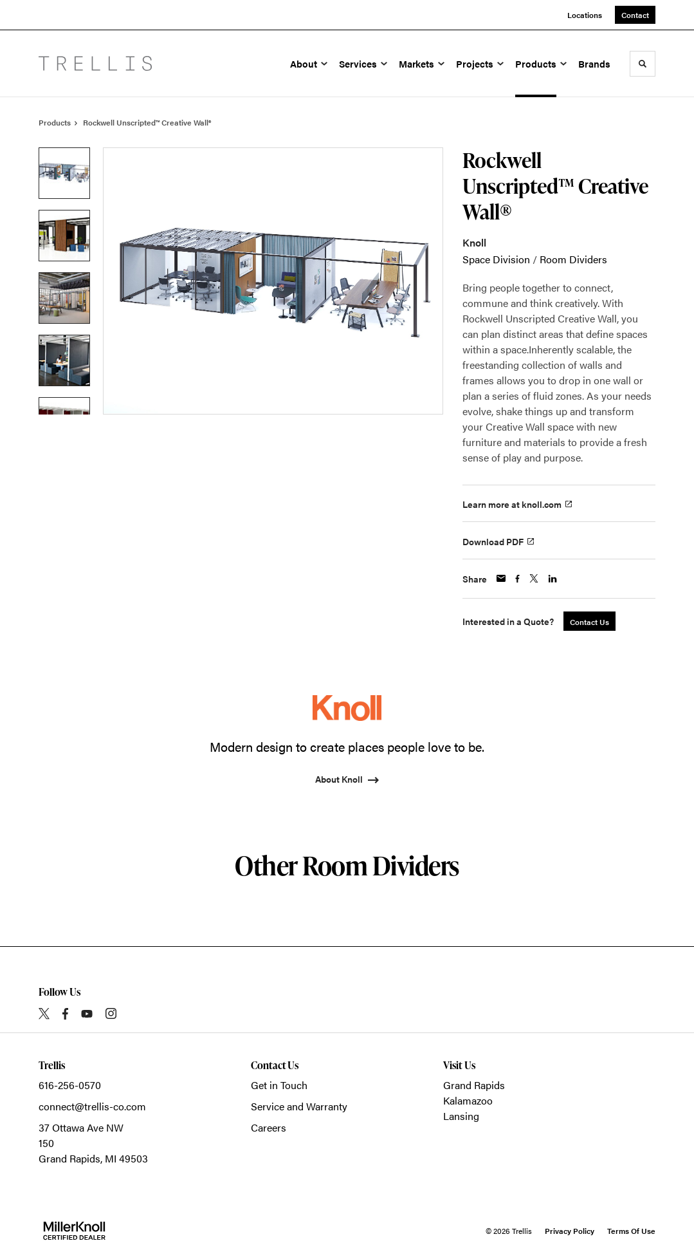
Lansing (461, 1115)
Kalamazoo (468, 1100)
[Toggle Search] (642, 64)
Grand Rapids (474, 1084)
